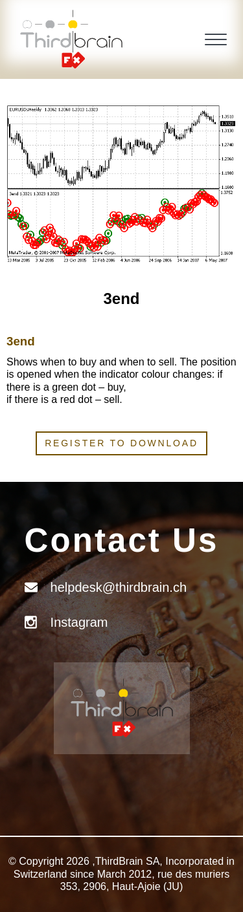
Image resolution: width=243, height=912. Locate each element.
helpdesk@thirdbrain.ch (119, 587)
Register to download (121, 443)
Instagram (79, 622)
